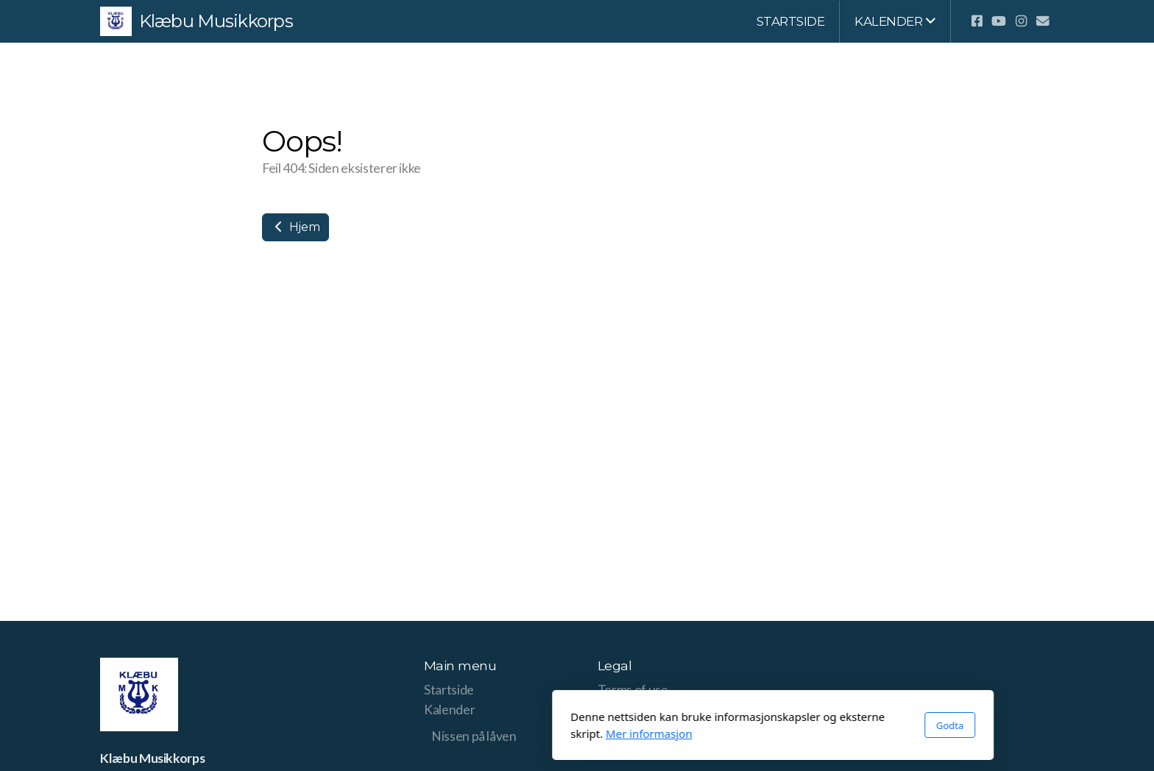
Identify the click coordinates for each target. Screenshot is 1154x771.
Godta (754, 725)
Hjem (295, 227)
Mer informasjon (453, 733)
